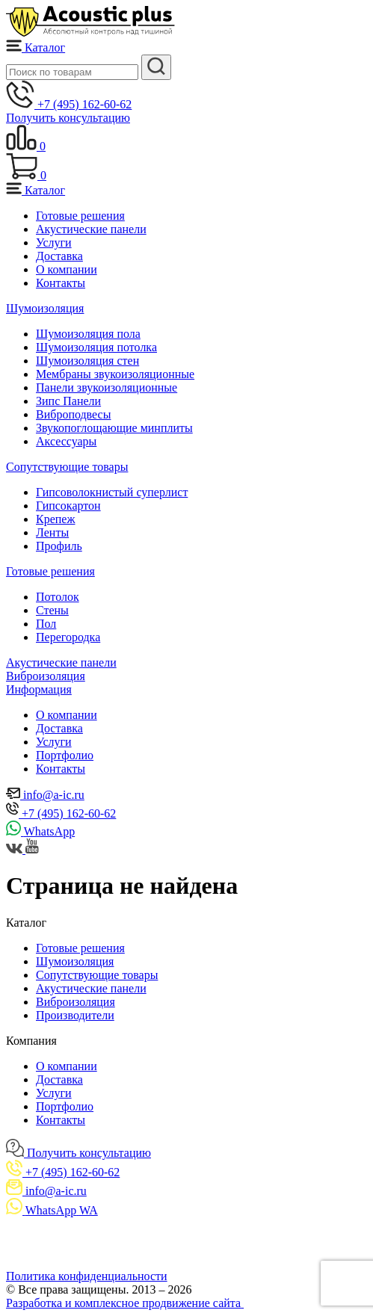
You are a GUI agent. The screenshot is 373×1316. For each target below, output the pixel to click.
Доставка (59, 256)
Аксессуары (66, 441)
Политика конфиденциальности (86, 1276)
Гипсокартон (68, 505)
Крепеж (55, 519)
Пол (46, 623)
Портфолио (64, 755)
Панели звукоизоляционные (106, 387)
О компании (66, 269)
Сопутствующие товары (67, 466)
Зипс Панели (68, 401)
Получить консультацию (68, 117)
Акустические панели (91, 229)
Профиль (59, 546)
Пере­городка (68, 637)
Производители (75, 1015)
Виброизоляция (45, 676)
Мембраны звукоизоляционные (115, 374)
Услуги (54, 242)
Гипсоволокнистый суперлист (112, 492)
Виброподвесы (73, 414)
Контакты (60, 283)
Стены (52, 610)
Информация (39, 689)
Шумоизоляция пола (88, 333)
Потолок (57, 596)
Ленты (52, 532)
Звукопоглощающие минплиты (114, 427)
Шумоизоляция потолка (96, 347)
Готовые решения (80, 215)
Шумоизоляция (45, 308)
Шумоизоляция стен (87, 360)
